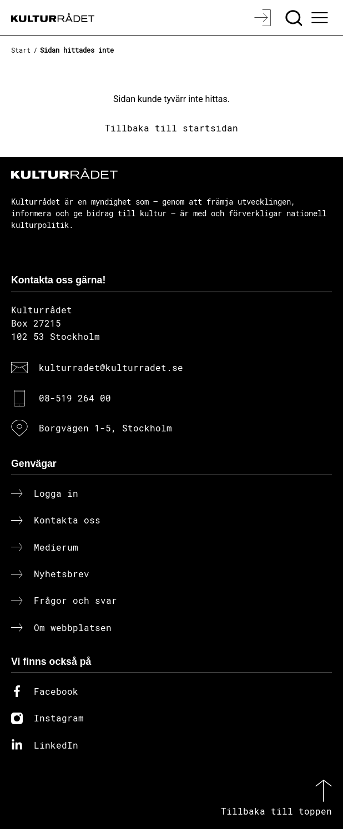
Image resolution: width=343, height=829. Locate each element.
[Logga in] (264, 18)
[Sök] (295, 18)
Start (21, 49)
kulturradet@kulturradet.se (111, 367)
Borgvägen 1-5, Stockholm (105, 428)
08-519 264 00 (75, 398)
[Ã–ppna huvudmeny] (321, 17)
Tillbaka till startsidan (171, 128)
